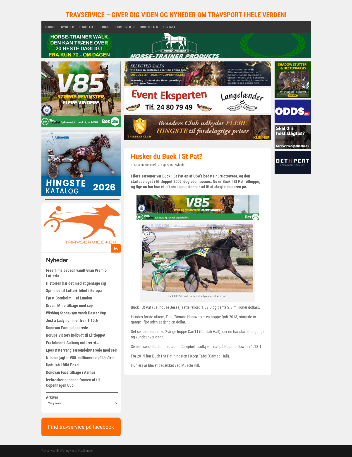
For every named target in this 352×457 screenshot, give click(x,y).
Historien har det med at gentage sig (76, 283)
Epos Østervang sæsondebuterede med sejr (81, 350)
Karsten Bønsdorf (145, 165)
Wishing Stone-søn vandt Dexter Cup (76, 313)
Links (105, 27)
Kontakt (169, 27)
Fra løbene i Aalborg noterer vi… (72, 342)
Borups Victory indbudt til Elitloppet (75, 335)
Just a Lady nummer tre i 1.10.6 (72, 320)
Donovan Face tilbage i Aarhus (71, 372)
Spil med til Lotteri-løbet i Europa (74, 290)
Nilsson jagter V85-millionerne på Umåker (80, 357)
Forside (50, 27)
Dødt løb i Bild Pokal (62, 364)
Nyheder (67, 27)
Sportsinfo (122, 27)
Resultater (87, 27)
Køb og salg (149, 27)
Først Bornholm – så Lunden (69, 298)
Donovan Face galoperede (67, 327)
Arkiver (52, 397)
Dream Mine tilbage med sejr (69, 305)
